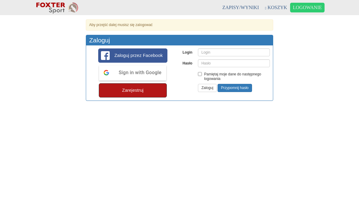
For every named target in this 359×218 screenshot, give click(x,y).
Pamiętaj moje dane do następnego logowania (229, 76)
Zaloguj (207, 88)
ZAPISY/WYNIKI (240, 7)
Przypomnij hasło (234, 88)
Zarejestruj (133, 90)
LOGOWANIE (307, 7)
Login (187, 52)
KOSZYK (276, 7)
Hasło (187, 63)
